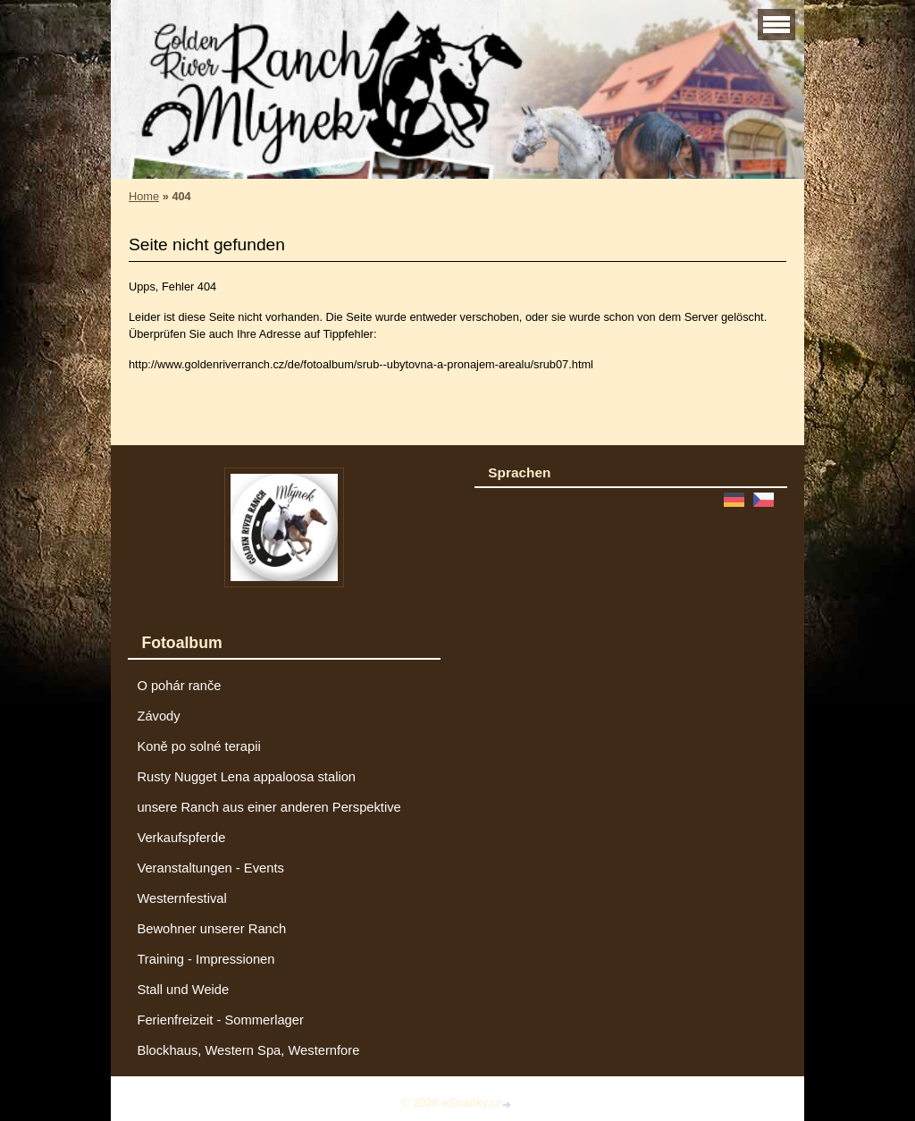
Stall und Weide (183, 989)
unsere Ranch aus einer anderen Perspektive (268, 807)
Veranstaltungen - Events (210, 868)
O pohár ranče (179, 685)
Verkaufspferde (181, 837)
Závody (158, 716)
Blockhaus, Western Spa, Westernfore (248, 1050)
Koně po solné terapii (198, 746)
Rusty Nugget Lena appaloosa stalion (246, 777)
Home (144, 196)
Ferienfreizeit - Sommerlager (220, 1020)
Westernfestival (181, 898)
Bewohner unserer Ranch (211, 929)
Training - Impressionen (205, 959)
